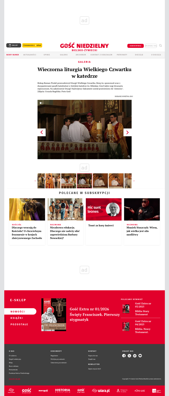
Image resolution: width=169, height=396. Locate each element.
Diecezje (139, 55)
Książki (16, 317)
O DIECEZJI (156, 55)
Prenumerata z (32, 45)
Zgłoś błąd (14, 379)
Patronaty (122, 55)
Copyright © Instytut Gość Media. (132, 379)
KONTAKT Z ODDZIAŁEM (101, 55)
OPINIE (47, 55)
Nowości (16, 311)
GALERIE (64, 55)
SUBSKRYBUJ (136, 46)
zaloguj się (151, 46)
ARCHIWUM (81, 55)
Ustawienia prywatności (59, 363)
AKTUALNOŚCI (29, 55)
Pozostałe (16, 324)
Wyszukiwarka (160, 45)
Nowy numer (12, 55)
